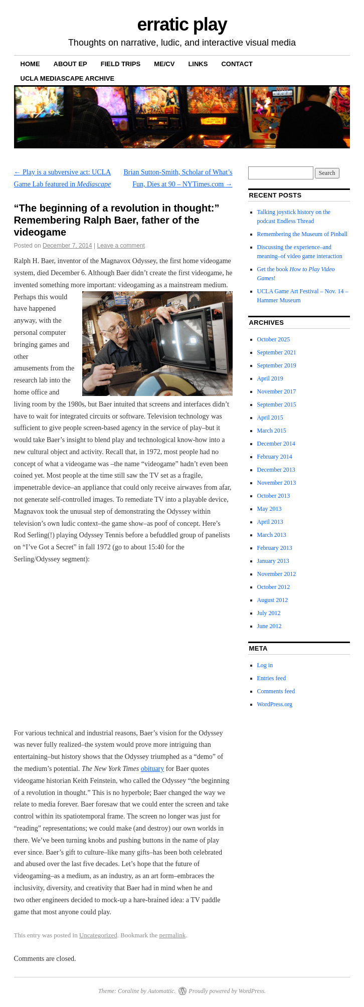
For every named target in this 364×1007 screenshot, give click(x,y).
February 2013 (274, 547)
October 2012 (273, 586)
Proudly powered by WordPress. (227, 990)
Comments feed (276, 691)
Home (30, 64)
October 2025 (273, 339)
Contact (237, 64)
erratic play (182, 24)
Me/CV (164, 64)
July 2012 (269, 613)
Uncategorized (98, 935)
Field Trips (120, 64)
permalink (172, 935)
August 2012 (272, 599)
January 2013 (273, 560)
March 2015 (271, 430)
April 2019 (270, 378)
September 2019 (276, 365)
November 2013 (276, 482)
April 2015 (270, 417)
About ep (70, 64)
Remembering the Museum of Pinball (302, 234)
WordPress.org (274, 704)
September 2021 (276, 352)
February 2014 (274, 456)
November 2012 (276, 573)
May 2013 (269, 508)
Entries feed (271, 678)
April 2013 (270, 521)
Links (198, 64)
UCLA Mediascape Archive (68, 78)
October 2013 (273, 495)
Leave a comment (121, 245)
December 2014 (276, 443)
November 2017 (276, 391)
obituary (152, 768)
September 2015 (276, 404)
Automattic (161, 990)
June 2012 (269, 626)
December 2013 (276, 469)
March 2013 (271, 534)
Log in (265, 665)
